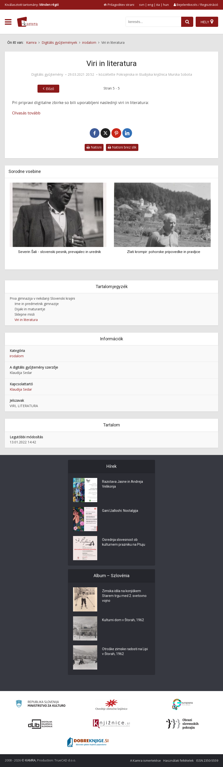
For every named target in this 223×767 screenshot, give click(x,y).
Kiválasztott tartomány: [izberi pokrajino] (32, 4)
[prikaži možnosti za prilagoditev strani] (119, 4)
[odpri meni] (8, 22)
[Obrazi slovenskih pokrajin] (182, 724)
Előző (50, 88)
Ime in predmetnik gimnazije (37, 303)
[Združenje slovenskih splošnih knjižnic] (111, 724)
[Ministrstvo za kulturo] (40, 704)
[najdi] (187, 22)
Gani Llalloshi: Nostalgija (120, 511)
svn (141, 4)
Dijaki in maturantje (30, 309)
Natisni (94, 147)
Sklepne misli (25, 314)
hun (166, 4)
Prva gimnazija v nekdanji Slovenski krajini (42, 298)
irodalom (17, 356)
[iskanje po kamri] (153, 22)
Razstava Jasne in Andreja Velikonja (122, 484)
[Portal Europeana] (182, 704)
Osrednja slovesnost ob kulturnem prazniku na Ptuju (123, 542)
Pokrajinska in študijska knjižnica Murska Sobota (154, 74)
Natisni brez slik (122, 147)
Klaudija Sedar (21, 389)
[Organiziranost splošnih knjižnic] (111, 705)
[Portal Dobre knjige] (87, 742)
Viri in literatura (26, 319)
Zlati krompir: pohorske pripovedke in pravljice (163, 252)
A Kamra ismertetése (145, 760)
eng (150, 4)
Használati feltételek (178, 760)
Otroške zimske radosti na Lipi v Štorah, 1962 (125, 651)
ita (158, 4)
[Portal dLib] (40, 724)
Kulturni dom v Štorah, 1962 (123, 620)
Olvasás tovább (26, 113)
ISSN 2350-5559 (207, 760)
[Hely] (207, 22)
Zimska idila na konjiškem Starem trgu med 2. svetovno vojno (124, 596)
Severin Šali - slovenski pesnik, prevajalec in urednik (59, 252)
